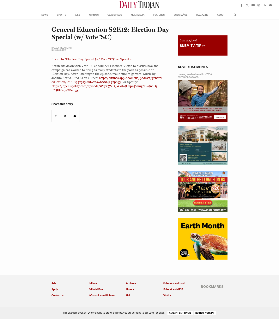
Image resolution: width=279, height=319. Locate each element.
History (130, 289)
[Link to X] (247, 5)
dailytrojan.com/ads (188, 76)
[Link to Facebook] (241, 5)
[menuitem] (45, 15)
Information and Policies (102, 295)
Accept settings (180, 313)
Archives (131, 283)
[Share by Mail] (75, 116)
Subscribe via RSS (173, 289)
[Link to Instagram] (259, 5)
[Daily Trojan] (140, 5)
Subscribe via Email (174, 283)
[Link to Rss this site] (265, 5)
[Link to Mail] (270, 5)
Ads (54, 283)
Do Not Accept (205, 313)
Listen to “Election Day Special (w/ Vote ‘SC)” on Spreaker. (93, 59)
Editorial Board (97, 289)
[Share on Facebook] (56, 116)
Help (128, 295)
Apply (55, 289)
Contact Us (58, 295)
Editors (93, 283)
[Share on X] (65, 116)
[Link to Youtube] (253, 5)
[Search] (233, 15)
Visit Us (167, 295)
